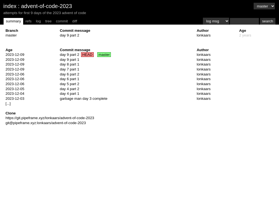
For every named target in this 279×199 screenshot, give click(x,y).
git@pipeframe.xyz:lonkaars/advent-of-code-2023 (46, 123)
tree (48, 21)
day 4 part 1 (69, 93)
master (11, 35)
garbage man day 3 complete (84, 98)
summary (13, 21)
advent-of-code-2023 (46, 6)
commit (62, 21)
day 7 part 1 (69, 69)
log (38, 21)
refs (28, 21)
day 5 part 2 (69, 84)
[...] (8, 103)
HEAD (87, 55)
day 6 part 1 (69, 79)
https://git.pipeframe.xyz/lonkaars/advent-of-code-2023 (50, 118)
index (10, 6)
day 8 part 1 (69, 64)
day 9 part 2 (69, 35)
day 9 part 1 (69, 59)
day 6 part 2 (69, 74)
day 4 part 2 (69, 89)
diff (74, 21)
